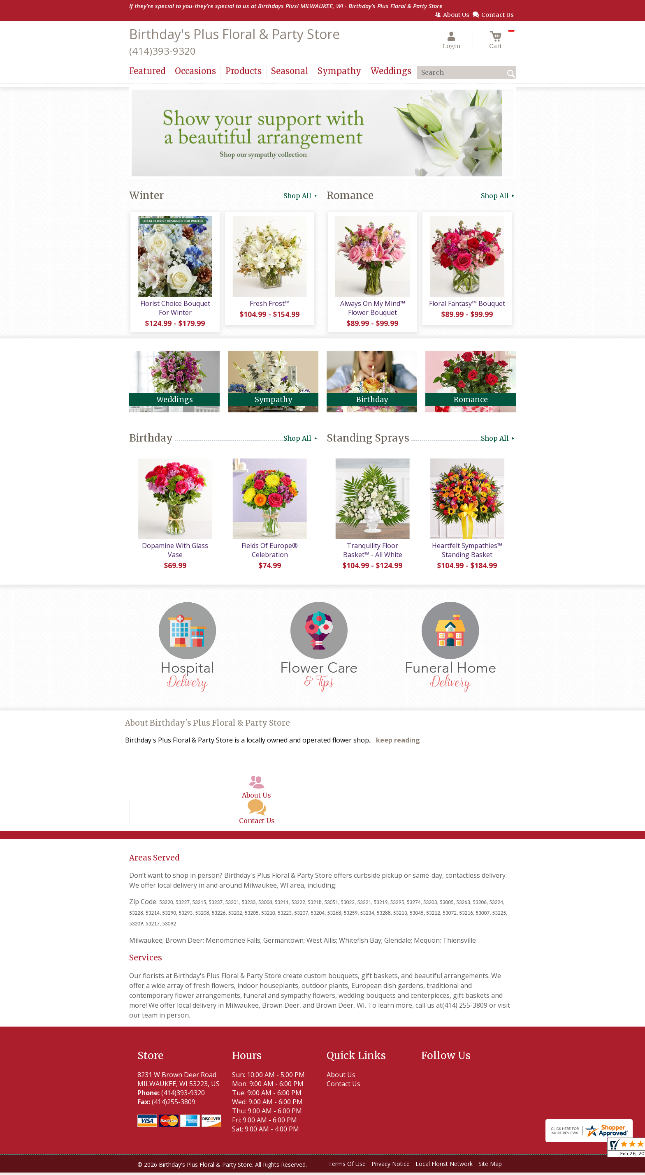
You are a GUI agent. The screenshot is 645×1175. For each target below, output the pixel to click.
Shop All (300, 196)
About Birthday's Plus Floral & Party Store (207, 726)
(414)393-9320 (162, 51)
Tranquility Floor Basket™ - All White (371, 553)
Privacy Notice (390, 1166)
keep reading (398, 742)
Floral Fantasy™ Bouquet (467, 304)
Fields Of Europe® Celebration (269, 553)
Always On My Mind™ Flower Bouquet (371, 309)
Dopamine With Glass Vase (175, 553)
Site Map (490, 1166)
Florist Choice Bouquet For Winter (174, 309)
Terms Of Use (347, 1166)
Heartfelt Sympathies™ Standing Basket (467, 553)
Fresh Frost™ (269, 304)
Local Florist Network (444, 1166)
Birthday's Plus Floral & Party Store (234, 34)
